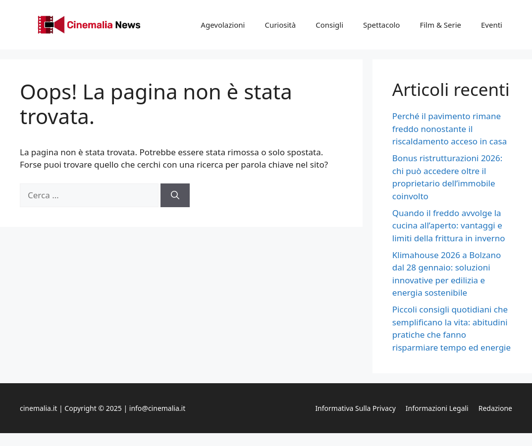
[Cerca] (175, 195)
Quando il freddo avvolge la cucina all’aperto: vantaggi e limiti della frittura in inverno (448, 225)
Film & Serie (440, 25)
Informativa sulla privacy (355, 408)
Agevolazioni (223, 25)
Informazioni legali (437, 408)
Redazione (495, 408)
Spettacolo (381, 25)
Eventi (491, 25)
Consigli (329, 25)
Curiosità (280, 25)
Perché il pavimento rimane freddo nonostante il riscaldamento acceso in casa (449, 128)
